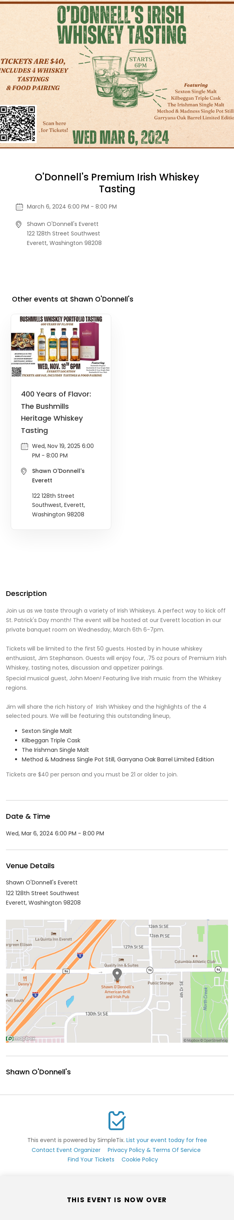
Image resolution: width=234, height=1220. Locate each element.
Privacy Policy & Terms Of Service (154, 1150)
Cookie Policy (140, 1159)
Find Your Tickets (91, 1159)
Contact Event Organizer (66, 1150)
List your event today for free (166, 1140)
